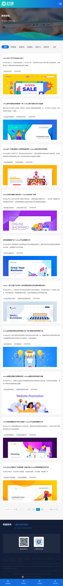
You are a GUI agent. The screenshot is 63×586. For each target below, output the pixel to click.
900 (42, 509)
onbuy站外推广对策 (22, 207)
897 (29, 509)
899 (38, 509)
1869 (51, 509)
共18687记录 (8, 509)
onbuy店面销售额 (22, 477)
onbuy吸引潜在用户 (9, 207)
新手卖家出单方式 (21, 116)
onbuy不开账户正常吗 (9, 298)
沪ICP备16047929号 (45, 574)
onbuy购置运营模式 (9, 389)
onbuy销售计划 (7, 344)
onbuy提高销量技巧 (9, 435)
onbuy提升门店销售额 (9, 477)
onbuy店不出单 (7, 71)
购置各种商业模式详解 (22, 389)
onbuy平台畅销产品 (9, 253)
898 (34, 509)
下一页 (56, 509)
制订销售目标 (17, 344)
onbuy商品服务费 (8, 162)
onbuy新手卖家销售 (9, 116)
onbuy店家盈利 (19, 162)
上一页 (15, 509)
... (24, 509)
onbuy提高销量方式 (22, 435)
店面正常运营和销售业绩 (24, 298)
